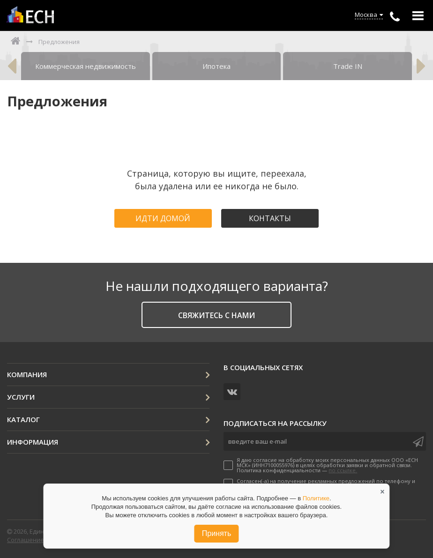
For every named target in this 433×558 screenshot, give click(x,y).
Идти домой (162, 218)
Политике (316, 498)
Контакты (270, 218)
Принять (216, 533)
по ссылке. (342, 470)
